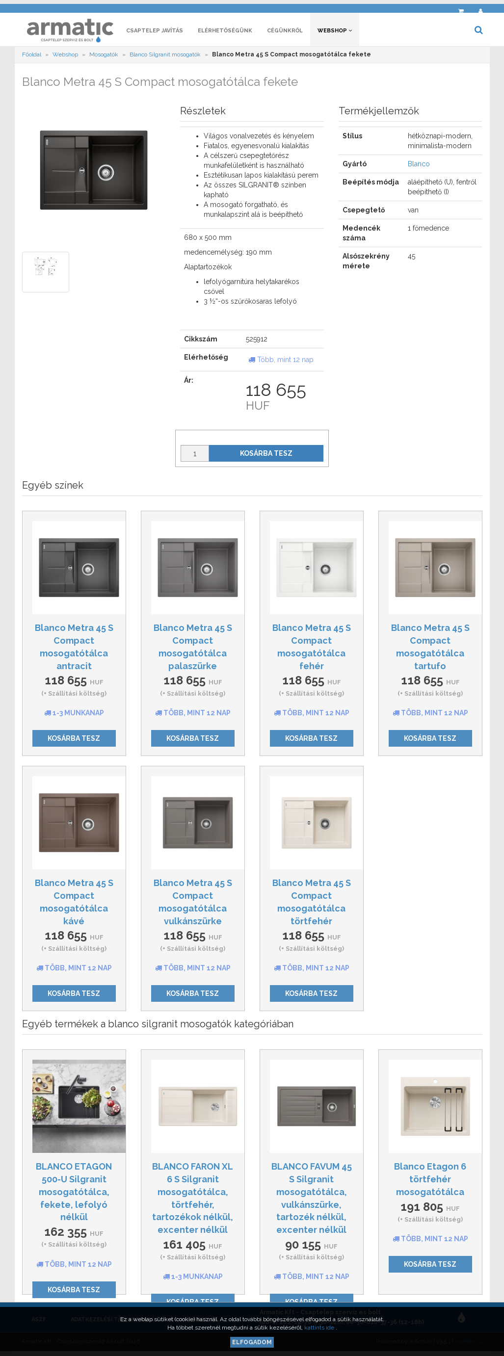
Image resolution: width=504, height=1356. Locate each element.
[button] (439, 7)
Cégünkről (285, 33)
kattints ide (320, 1327)
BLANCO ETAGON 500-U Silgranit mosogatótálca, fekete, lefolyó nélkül (74, 1194)
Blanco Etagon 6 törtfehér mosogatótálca (430, 1182)
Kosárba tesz (266, 456)
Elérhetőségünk (225, 33)
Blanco (419, 167)
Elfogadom (252, 1342)
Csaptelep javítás (154, 33)
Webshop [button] (335, 33)
